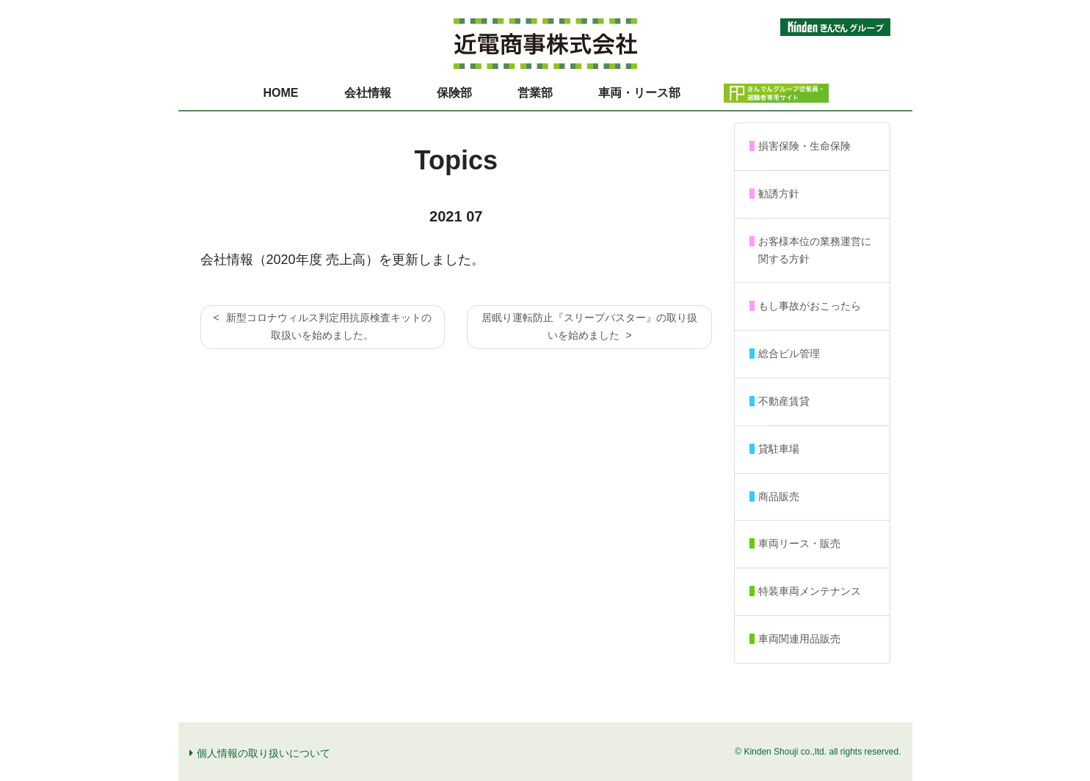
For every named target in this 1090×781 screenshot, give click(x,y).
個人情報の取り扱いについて (259, 753)
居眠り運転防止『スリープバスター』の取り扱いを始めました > (589, 326)
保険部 (454, 93)
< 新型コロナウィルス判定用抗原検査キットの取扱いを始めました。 (323, 326)
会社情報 (367, 93)
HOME (281, 93)
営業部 (535, 93)
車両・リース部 (639, 93)
